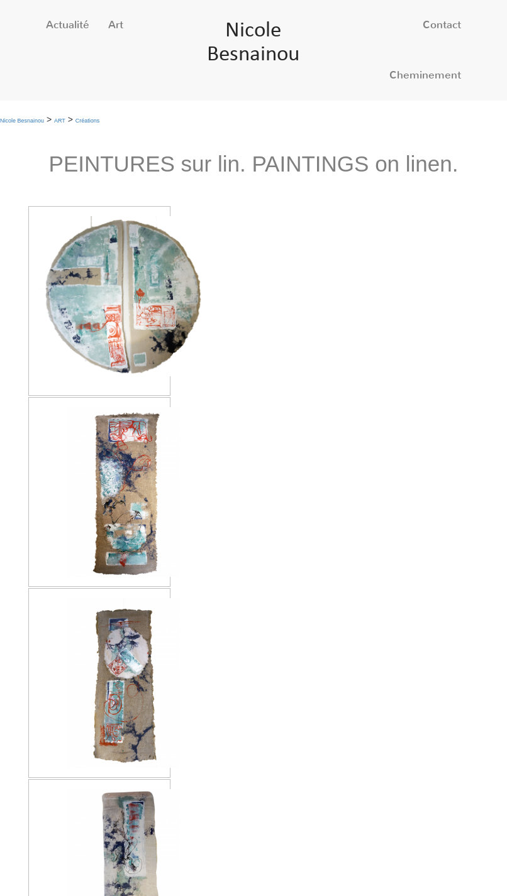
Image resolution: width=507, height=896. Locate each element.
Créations (87, 120)
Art (115, 24)
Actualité (67, 24)
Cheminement (425, 75)
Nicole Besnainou (22, 120)
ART (59, 120)
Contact (442, 24)
